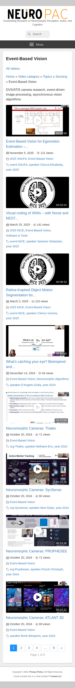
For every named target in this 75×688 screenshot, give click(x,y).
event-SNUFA (19, 164)
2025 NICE (17, 230)
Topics (47, 76)
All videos (13, 68)
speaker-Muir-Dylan (41, 507)
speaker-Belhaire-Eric (39, 446)
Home (10, 76)
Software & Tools (17, 235)
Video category (28, 76)
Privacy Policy (36, 672)
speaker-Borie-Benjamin (25, 635)
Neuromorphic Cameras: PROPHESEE (36, 551)
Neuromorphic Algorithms (53, 379)
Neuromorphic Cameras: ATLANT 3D (35, 618)
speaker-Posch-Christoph (46, 569)
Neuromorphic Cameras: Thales (31, 428)
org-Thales (17, 446)
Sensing (61, 76)
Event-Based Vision (40, 158)
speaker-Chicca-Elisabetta (46, 164)
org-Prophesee (19, 569)
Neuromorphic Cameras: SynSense (33, 490)
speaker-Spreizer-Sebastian (44, 241)
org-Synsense (19, 507)
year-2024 (49, 385)
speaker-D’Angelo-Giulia (25, 385)
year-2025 (12, 169)
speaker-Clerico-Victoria (41, 313)
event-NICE (17, 241)
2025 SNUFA (18, 158)
